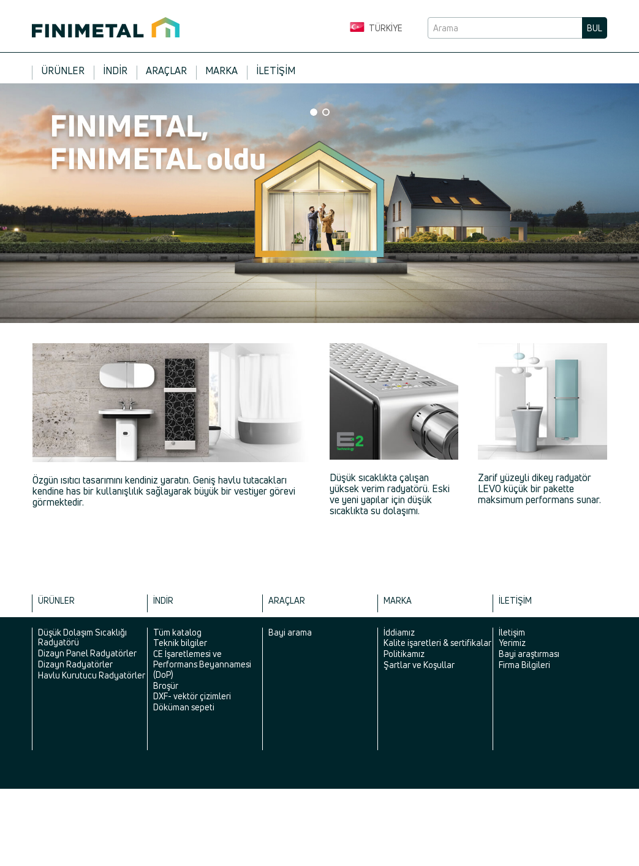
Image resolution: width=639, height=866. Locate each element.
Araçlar (166, 70)
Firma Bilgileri (524, 664)
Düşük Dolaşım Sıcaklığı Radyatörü (82, 637)
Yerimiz (512, 642)
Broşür (165, 685)
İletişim (275, 70)
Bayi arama (290, 632)
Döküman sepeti (183, 707)
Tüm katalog (177, 632)
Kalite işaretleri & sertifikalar (437, 642)
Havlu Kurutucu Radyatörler (91, 675)
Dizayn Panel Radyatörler (87, 653)
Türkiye (376, 28)
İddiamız (399, 632)
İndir (115, 70)
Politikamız (404, 653)
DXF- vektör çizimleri (192, 696)
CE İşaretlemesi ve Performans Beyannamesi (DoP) (202, 664)
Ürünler (63, 70)
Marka (221, 70)
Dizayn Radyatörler (75, 664)
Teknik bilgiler (180, 642)
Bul (594, 28)
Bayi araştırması (529, 653)
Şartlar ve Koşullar (419, 664)
